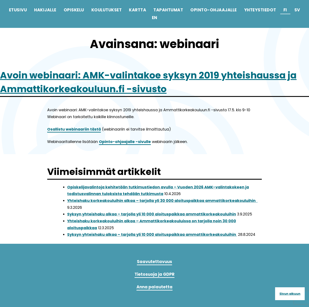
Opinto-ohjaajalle (213, 10)
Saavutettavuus (154, 262)
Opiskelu (74, 10)
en (154, 18)
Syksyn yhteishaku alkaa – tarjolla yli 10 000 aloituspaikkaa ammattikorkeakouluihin (151, 214)
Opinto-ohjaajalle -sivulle (125, 141)
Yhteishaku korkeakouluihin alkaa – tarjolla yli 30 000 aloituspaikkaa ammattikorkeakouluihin (162, 200)
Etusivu (18, 10)
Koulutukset (106, 10)
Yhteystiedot (260, 10)
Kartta (137, 10)
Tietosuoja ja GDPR (154, 274)
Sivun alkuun (289, 294)
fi (285, 10)
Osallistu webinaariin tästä (74, 129)
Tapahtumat (168, 10)
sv (297, 10)
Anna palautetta (154, 287)
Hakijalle (45, 10)
